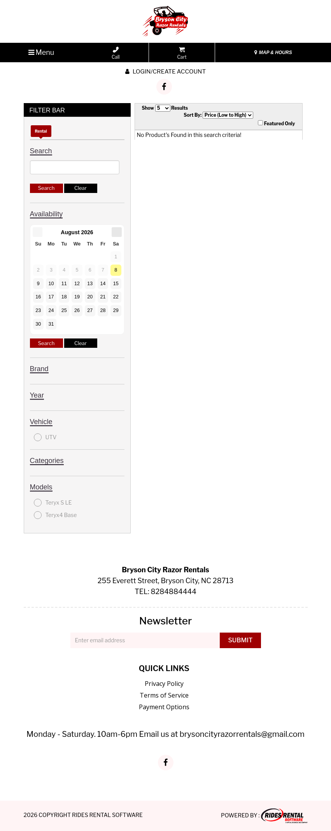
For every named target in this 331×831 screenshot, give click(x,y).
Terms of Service (164, 695)
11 (64, 283)
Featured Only (276, 123)
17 (51, 297)
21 (103, 297)
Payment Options (164, 707)
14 (103, 283)
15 (116, 283)
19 (77, 297)
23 (38, 310)
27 (90, 310)
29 (116, 310)
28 (103, 310)
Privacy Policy (164, 683)
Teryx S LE (53, 503)
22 (116, 297)
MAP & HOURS (273, 52)
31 (51, 324)
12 (77, 283)
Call (116, 53)
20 (90, 297)
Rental (41, 131)
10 (51, 283)
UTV (45, 437)
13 (90, 283)
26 (77, 310)
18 (64, 297)
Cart (181, 53)
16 (38, 297)
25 (64, 310)
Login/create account (165, 71)
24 (51, 310)
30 (38, 324)
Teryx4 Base (55, 515)
